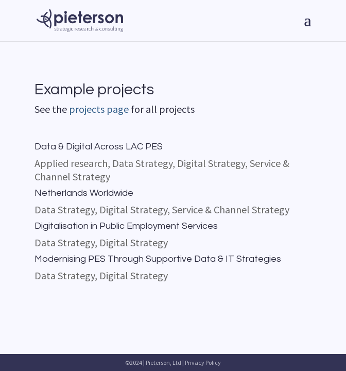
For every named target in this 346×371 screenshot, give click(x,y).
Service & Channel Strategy (230, 209)
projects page (99, 109)
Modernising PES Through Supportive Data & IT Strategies (157, 259)
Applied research (71, 163)
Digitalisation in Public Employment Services (126, 226)
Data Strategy (142, 163)
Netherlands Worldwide (83, 193)
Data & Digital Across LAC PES (98, 146)
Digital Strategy (211, 163)
